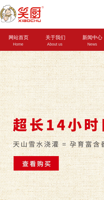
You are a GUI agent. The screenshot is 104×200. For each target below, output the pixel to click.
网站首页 (19, 37)
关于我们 (55, 37)
